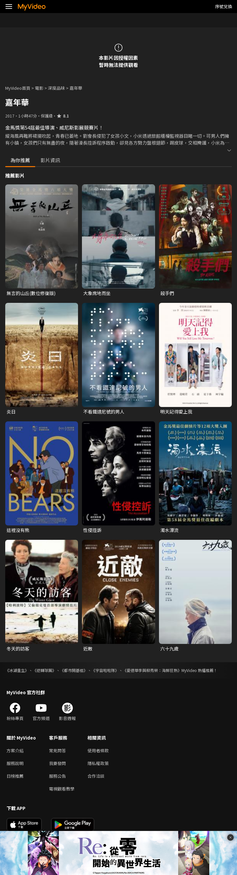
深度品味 (56, 88)
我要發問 (57, 763)
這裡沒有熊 (18, 530)
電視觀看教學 (61, 789)
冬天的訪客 (18, 648)
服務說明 (15, 763)
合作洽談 (95, 776)
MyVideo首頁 (17, 88)
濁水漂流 (169, 530)
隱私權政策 (98, 763)
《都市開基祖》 (73, 670)
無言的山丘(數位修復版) (31, 293)
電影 (39, 88)
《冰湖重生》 (17, 670)
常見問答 (57, 750)
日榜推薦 (15, 776)
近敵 (87, 648)
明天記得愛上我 (176, 411)
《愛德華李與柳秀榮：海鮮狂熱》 (152, 670)
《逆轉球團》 (44, 670)
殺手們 (167, 293)
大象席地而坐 (97, 293)
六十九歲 (169, 648)
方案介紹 (15, 750)
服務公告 (57, 776)
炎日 (11, 411)
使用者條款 (98, 750)
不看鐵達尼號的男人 (103, 411)
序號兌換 (223, 6)
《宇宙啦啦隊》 (105, 670)
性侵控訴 (92, 530)
